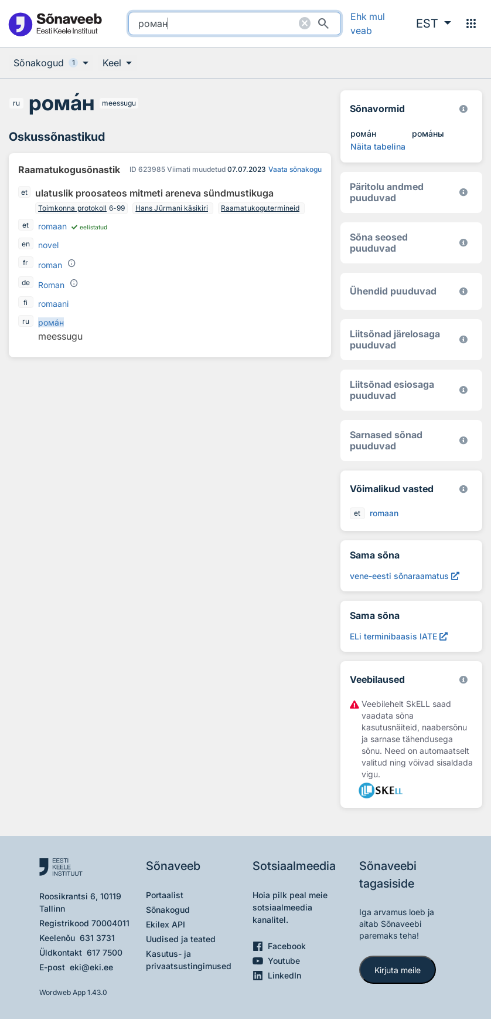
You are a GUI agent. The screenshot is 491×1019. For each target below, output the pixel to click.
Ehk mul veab (367, 23)
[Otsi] (323, 23)
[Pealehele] (54, 24)
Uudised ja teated (181, 939)
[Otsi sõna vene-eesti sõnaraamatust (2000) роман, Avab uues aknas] (404, 576)
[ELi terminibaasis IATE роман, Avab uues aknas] (399, 636)
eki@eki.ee (91, 967)
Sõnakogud (168, 910)
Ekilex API (165, 924)
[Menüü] (471, 23)
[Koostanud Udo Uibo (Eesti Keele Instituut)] (463, 192)
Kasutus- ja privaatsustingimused (188, 960)
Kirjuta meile (397, 970)
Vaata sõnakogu (295, 169)
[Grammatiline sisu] (71, 263)
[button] (433, 23)
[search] (234, 23)
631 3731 (97, 938)
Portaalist (164, 895)
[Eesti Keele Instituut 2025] (463, 291)
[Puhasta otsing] (305, 23)
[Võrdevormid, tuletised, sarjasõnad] (463, 242)
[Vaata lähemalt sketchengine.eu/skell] (463, 680)
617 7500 (104, 952)
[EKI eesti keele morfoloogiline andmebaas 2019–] (463, 109)
